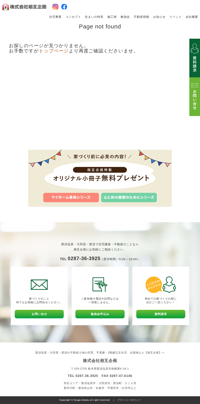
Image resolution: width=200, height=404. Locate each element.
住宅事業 (55, 17)
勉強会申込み (100, 314)
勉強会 (125, 17)
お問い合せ (39, 314)
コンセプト (73, 17)
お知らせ (159, 17)
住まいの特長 (94, 17)
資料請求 (160, 314)
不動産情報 (141, 17)
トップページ (54, 50)
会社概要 (192, 17)
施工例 (112, 17)
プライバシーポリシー (129, 400)
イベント (175, 17)
